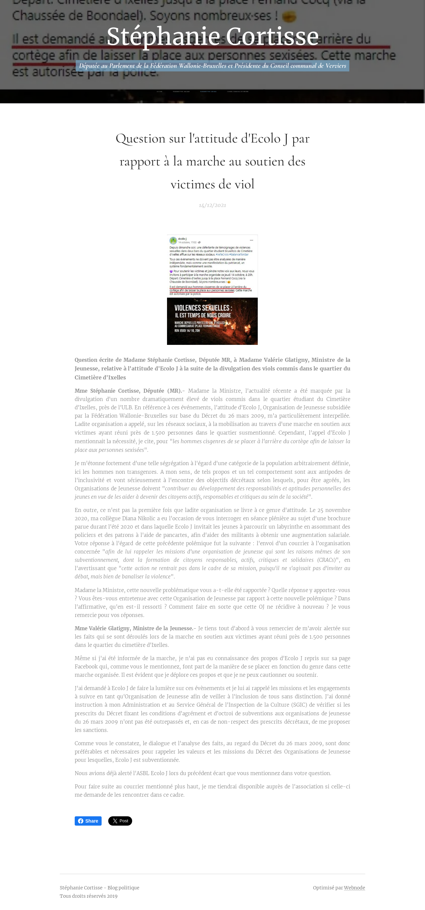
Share (88, 821)
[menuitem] (183, 91)
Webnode (354, 888)
